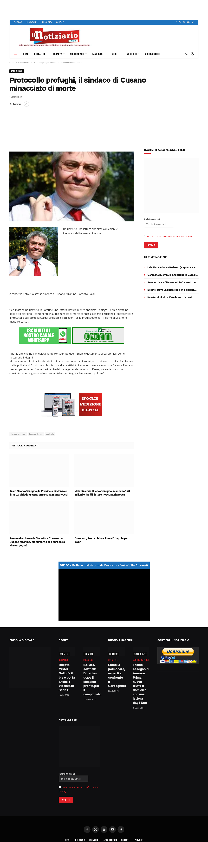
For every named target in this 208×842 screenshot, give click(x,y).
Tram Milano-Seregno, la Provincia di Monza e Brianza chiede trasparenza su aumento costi (38, 492)
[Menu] (16, 54)
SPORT (115, 54)
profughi (50, 433)
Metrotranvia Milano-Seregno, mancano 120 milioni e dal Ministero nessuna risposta (102, 492)
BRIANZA (57, 54)
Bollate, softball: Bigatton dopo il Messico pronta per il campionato (91, 679)
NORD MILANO (77, 54)
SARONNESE (98, 54)
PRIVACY (140, 839)
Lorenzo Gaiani (35, 433)
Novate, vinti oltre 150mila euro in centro (170, 297)
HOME (26, 54)
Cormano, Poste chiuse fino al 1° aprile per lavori (101, 540)
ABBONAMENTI (32, 22)
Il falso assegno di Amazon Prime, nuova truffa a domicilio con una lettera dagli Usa (141, 683)
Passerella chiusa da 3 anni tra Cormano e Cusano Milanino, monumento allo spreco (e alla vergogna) (37, 541)
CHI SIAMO (18, 22)
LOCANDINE (93, 839)
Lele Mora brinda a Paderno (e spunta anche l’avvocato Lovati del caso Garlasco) (172, 268)
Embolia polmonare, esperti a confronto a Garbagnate (116, 675)
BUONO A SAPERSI (141, 653)
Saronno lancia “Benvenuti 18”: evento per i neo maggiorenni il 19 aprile (172, 283)
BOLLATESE (39, 54)
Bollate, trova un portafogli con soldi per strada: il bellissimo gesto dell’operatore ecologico (171, 290)
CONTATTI (60, 22)
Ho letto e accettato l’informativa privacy (170, 237)
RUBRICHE (132, 54)
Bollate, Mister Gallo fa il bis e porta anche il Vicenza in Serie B (67, 677)
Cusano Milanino (18, 433)
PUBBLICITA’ (47, 22)
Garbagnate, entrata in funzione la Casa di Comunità (171, 275)
